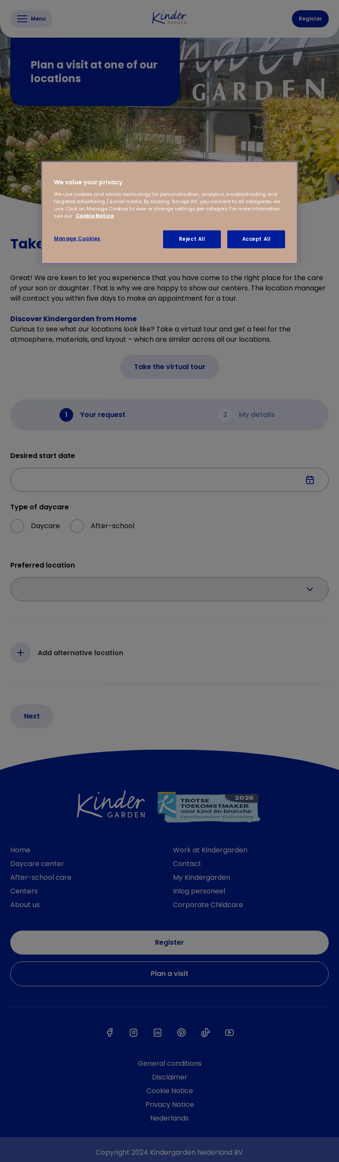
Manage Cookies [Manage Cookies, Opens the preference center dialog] (77, 238)
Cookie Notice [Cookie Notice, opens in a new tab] (95, 216)
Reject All (192, 239)
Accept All (256, 239)
